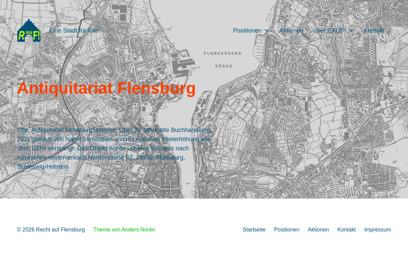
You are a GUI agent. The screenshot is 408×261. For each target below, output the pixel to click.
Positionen (247, 30)
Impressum (377, 229)
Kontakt (374, 30)
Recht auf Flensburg (60, 229)
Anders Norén (138, 229)
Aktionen (291, 30)
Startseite (254, 229)
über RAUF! (329, 30)
